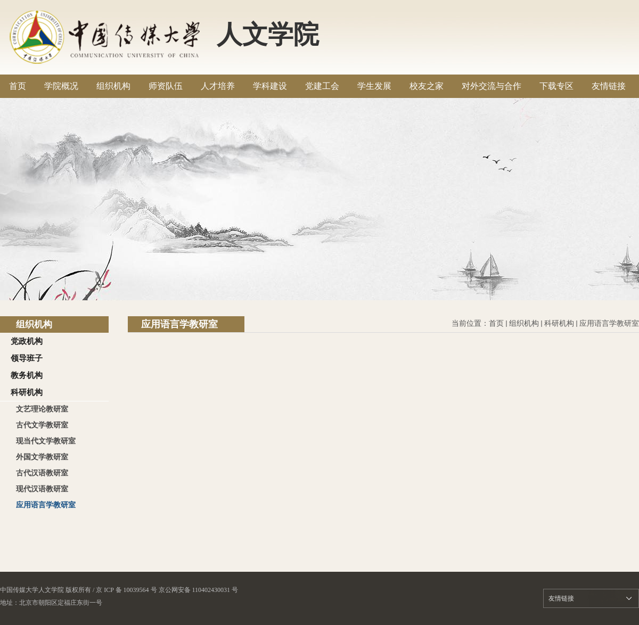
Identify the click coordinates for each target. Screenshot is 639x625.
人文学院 (268, 34)
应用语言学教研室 (609, 323)
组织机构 (524, 323)
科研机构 (559, 323)
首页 (496, 323)
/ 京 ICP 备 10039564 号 (125, 590)
